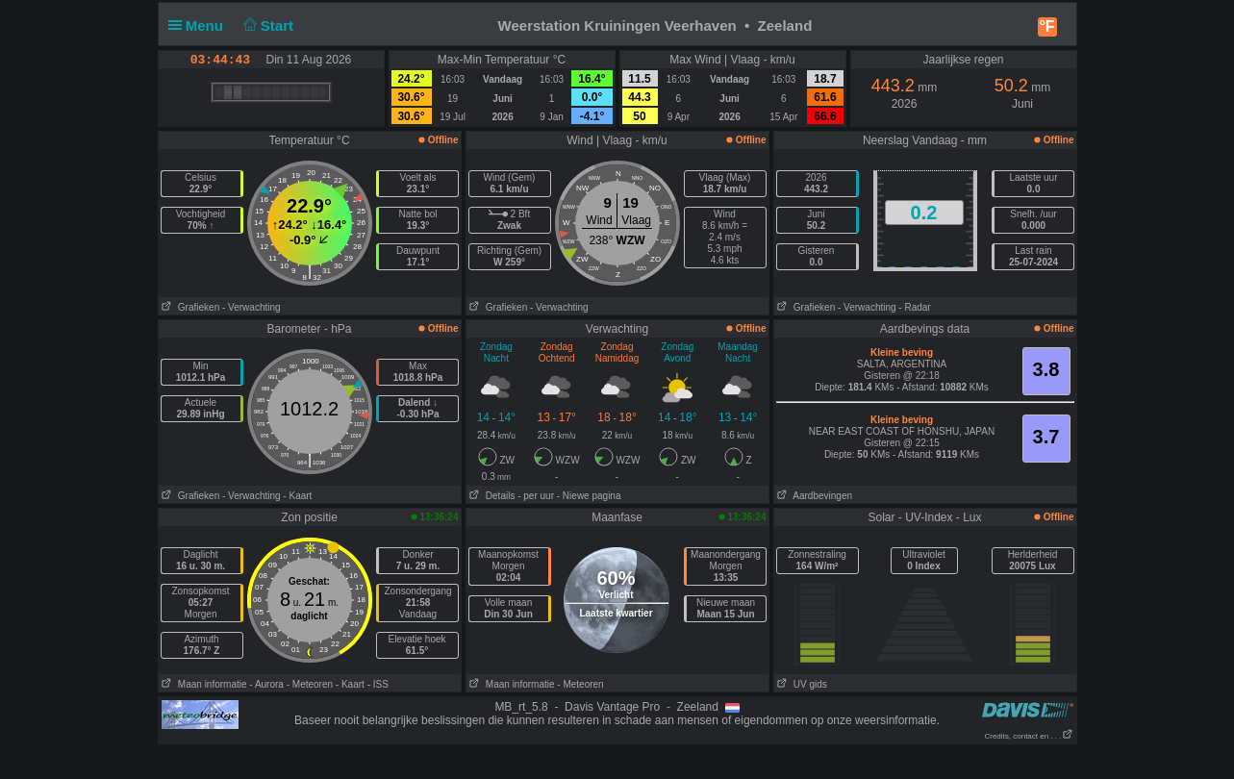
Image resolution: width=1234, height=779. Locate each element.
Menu (200, 25)
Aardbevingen (813, 495)
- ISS (378, 684)
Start (266, 25)
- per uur (535, 495)
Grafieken (189, 307)
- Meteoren (310, 684)
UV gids (800, 684)
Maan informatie (203, 684)
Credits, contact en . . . (1028, 736)
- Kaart (297, 495)
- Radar (914, 307)
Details (491, 495)
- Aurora (266, 684)
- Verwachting (251, 307)
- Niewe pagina (589, 495)
